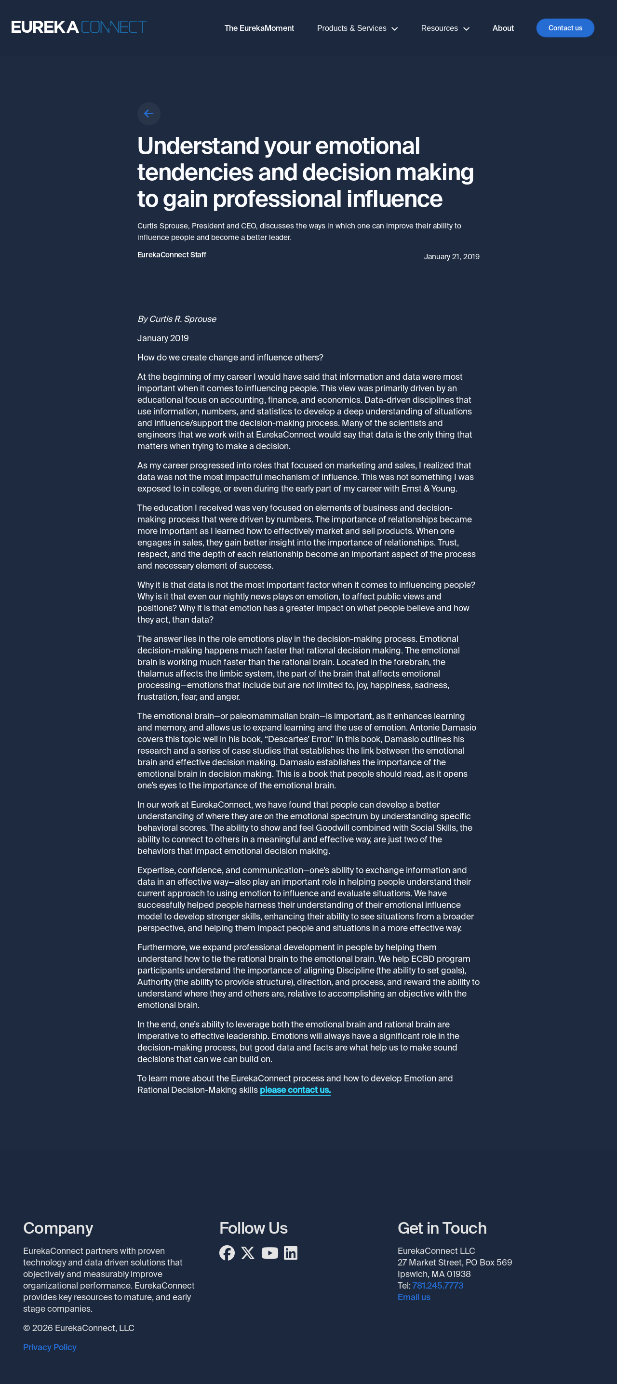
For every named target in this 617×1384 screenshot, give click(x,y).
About (503, 28)
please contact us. (295, 1090)
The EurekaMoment (259, 28)
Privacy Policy (50, 1347)
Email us (414, 1297)
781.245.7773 (438, 1285)
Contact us (565, 28)
